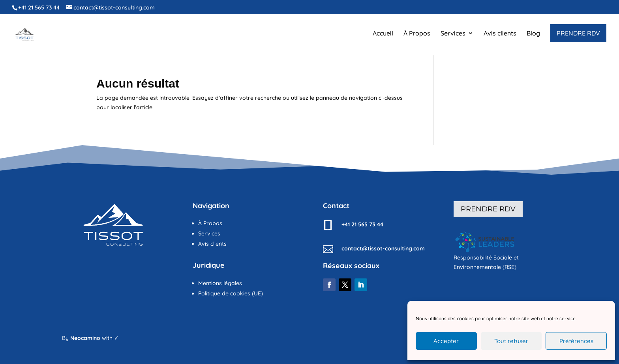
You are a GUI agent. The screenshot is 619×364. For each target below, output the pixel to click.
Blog (533, 33)
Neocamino (85, 338)
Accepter (446, 341)
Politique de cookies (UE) (230, 293)
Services (453, 33)
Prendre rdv (488, 209)
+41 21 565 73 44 (39, 7)
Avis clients (500, 33)
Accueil (383, 33)
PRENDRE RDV (578, 33)
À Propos (416, 33)
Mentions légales (220, 283)
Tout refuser (511, 341)
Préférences (576, 341)
